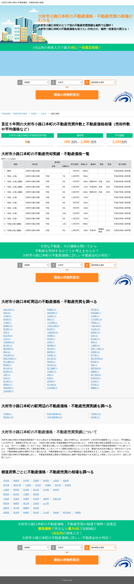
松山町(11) (7, 381)
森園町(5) (95, 388)
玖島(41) (94, 336)
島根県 (16, 503)
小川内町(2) (52, 323)
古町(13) (6, 375)
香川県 (16, 508)
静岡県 (36, 494)
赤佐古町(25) (8, 310)
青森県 (16, 481)
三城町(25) (95, 346)
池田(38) (6, 313)
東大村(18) (7, 368)
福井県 (56, 490)
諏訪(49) (6, 352)
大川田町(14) (96, 319)
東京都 (6, 485)
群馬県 (68, 485)
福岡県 (6, 513)
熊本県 (36, 513)
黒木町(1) (51, 339)
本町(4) (50, 375)
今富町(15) (51, 316)
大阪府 (6, 499)
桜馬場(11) (51, 346)
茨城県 (48, 485)
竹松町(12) (51, 355)
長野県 (16, 490)
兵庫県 (26, 499)
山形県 (56, 481)
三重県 (26, 494)
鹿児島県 (67, 513)
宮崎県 (56, 513)
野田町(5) (7, 365)
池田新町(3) (52, 313)
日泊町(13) (51, 372)
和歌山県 (57, 499)
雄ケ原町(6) (96, 375)
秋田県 (46, 481)
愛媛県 (26, 508)
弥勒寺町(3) (8, 388)
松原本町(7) (96, 378)
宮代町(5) (95, 385)
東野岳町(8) (96, 368)
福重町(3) (95, 372)
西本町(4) (51, 362)
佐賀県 (16, 513)
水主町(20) (95, 329)
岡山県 (26, 503)
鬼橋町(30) (7, 326)
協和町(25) (95, 332)
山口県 (46, 503)
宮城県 (36, 481)
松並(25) (6, 378)
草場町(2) (51, 336)
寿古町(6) (51, 349)
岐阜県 (16, 494)
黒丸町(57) (95, 339)
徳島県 (6, 508)
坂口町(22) (7, 346)
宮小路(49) (51, 385)
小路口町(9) (96, 326)
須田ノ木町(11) (97, 349)
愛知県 (6, 494)
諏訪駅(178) (8, 417)
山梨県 (6, 490)
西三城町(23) (8, 362)
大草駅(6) (7, 414)
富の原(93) (51, 359)
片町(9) (6, 332)
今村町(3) (95, 316)
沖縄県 (78, 513)
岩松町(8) (7, 319)
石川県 (46, 490)
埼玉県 (38, 485)
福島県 (66, 481)
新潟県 (26, 490)
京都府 (16, 499)
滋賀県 (46, 499)
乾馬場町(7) (96, 313)
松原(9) (50, 378)
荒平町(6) (95, 310)
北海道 (6, 481)
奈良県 (36, 499)
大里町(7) (7, 323)
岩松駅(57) (95, 417)
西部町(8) (51, 352)
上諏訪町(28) (52, 332)
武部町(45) (95, 352)
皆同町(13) (7, 329)
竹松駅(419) (96, 414)
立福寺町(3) (8, 391)
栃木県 (58, 485)
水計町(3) (95, 381)
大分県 (46, 513)
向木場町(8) (52, 388)
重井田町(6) (8, 349)
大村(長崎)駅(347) (54, 417)
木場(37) (50, 342)
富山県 (36, 490)
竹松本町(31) (8, 355)
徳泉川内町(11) (9, 359)
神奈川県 (17, 485)
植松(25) (50, 319)
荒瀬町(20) (51, 310)
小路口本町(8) (53, 326)
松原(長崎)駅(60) (54, 414)
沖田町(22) (95, 323)
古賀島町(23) (8, 342)
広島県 (36, 503)
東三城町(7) (52, 368)
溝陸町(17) (7, 385)
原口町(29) (51, 365)
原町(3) (94, 365)
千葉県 (28, 485)
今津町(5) (7, 316)
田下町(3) (95, 355)
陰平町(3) (51, 329)
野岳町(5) (95, 362)
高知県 (36, 508)
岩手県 (26, 481)
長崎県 (26, 513)
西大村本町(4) (97, 359)
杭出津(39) (7, 336)
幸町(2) (94, 342)
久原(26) (6, 339)
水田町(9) (51, 381)
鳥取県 (6, 503)
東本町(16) (7, 372)
